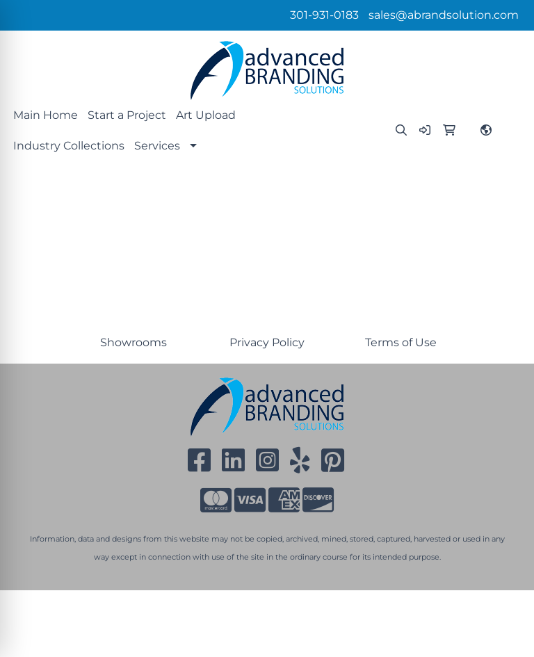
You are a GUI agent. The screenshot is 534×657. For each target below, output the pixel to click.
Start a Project (127, 115)
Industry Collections (68, 145)
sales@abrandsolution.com (444, 15)
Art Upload (206, 115)
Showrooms (133, 342)
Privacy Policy (267, 342)
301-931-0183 (324, 15)
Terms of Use (401, 342)
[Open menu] (506, 192)
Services (157, 145)
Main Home (45, 115)
